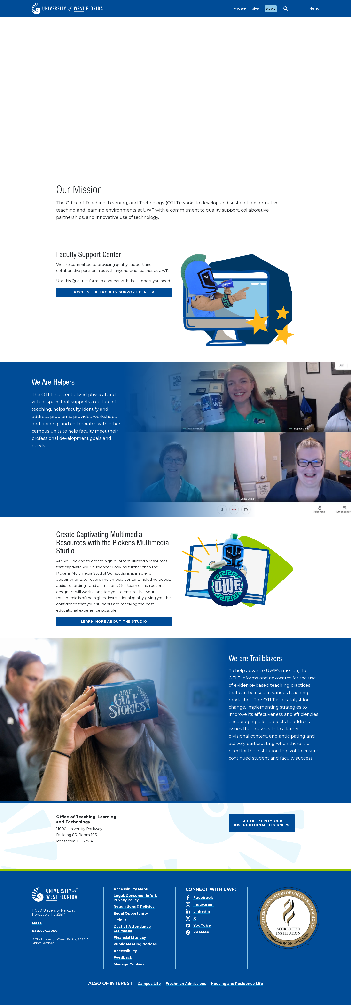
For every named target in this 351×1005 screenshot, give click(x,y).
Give (255, 8)
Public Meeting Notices (135, 944)
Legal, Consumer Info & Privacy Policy (135, 897)
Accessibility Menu (131, 889)
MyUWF (240, 8)
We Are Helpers (53, 383)
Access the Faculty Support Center (114, 292)
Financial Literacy (130, 937)
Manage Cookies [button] (254, 997)
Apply (270, 8)
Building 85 (66, 835)
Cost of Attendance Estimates (132, 928)
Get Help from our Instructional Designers (261, 823)
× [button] (347, 993)
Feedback (123, 957)
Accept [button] (226, 997)
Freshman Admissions (186, 983)
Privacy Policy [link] (198, 997)
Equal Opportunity (131, 913)
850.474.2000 (45, 931)
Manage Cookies (129, 964)
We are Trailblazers (255, 659)
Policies (147, 906)
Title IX (120, 920)
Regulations (125, 906)
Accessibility (125, 951)
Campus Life (149, 983)
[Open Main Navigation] (309, 8)
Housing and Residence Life (237, 983)
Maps (37, 923)
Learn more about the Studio (114, 621)
